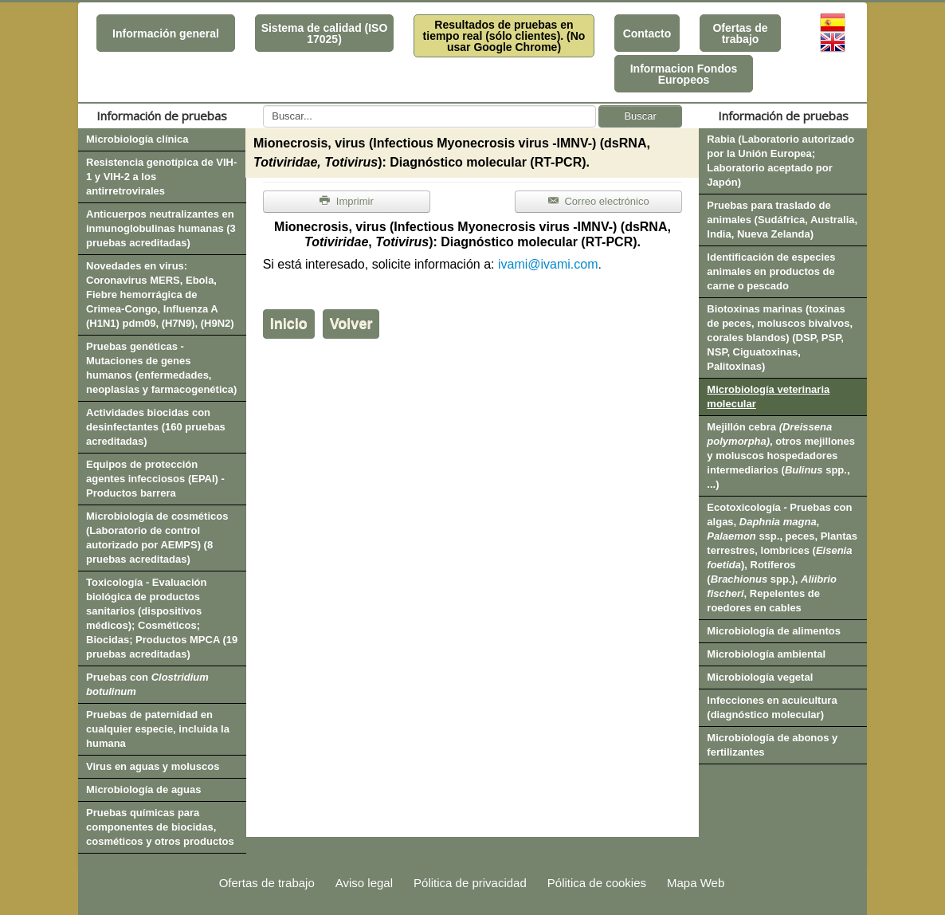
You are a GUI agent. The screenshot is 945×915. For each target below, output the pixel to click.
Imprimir (347, 201)
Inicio (289, 324)
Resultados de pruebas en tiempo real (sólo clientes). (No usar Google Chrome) (504, 35)
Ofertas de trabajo (739, 33)
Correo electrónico (598, 201)
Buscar (640, 116)
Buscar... (263, 105)
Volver (351, 324)
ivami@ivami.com (548, 264)
